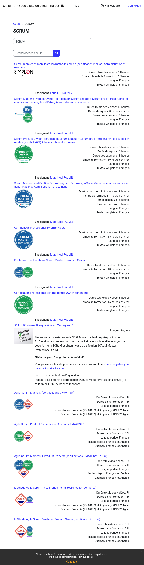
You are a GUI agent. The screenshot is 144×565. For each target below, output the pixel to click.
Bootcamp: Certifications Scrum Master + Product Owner (49, 260)
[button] (111, 5)
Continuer (72, 561)
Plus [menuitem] (76, 5)
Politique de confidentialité (62, 557)
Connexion (134, 5)
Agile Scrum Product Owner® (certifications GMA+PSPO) (50, 424)
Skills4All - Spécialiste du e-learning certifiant (35, 6)
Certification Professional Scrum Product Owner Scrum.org (51, 292)
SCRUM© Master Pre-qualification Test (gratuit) (43, 325)
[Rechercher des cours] (33, 53)
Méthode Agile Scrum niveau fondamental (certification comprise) (55, 487)
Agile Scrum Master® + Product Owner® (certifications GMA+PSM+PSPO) (60, 456)
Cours (17, 24)
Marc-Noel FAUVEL (62, 133)
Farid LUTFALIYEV (61, 93)
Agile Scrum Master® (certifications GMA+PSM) (44, 392)
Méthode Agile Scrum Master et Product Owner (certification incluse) (57, 519)
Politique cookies (85, 557)
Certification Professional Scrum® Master (40, 227)
